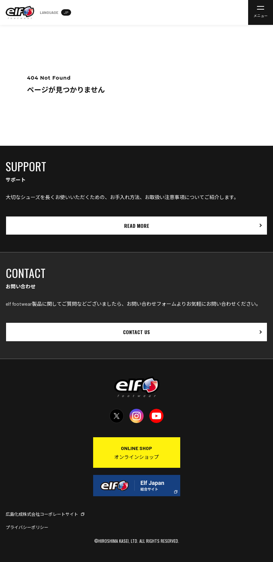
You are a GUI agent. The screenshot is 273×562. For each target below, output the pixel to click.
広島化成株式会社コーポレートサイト (42, 514)
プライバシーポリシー (27, 527)
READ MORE (136, 225)
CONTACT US (136, 332)
